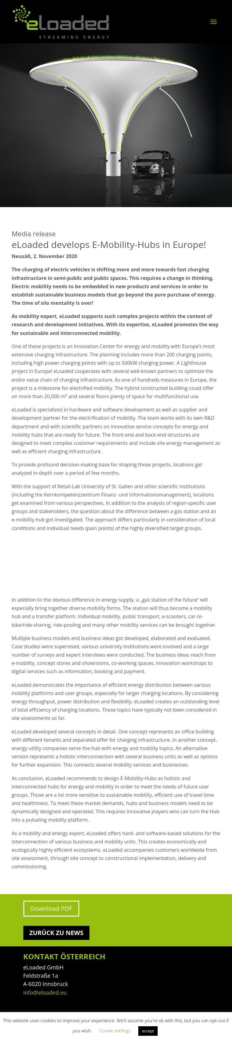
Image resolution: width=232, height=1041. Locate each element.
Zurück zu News (56, 933)
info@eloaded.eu (45, 992)
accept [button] (148, 1031)
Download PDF (51, 908)
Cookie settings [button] (115, 1030)
